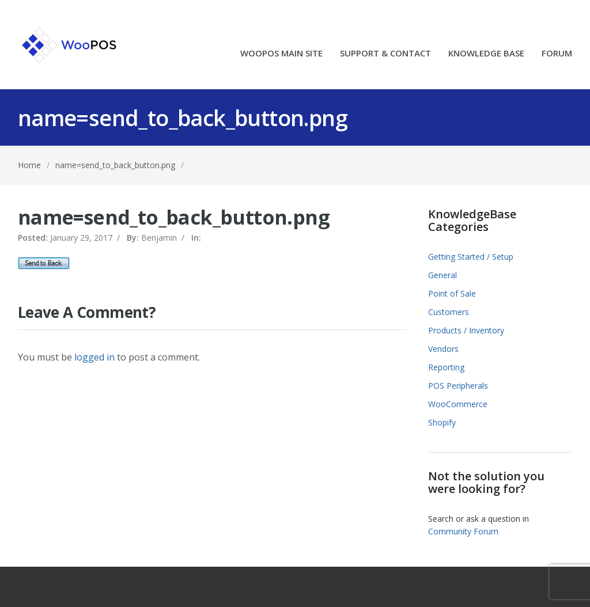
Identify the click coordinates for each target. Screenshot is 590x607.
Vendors (443, 348)
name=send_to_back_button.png (115, 165)
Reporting (446, 367)
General (442, 275)
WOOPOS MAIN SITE (281, 54)
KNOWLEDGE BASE (486, 54)
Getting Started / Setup (470, 256)
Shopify (442, 422)
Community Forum (463, 531)
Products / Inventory (466, 330)
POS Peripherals (458, 385)
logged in (94, 357)
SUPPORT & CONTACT (385, 54)
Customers (448, 311)
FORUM (557, 54)
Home (29, 165)
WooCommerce (457, 404)
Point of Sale (452, 293)
